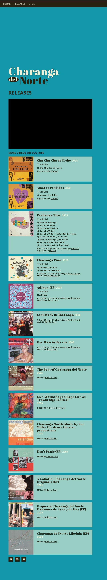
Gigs (32, 3)
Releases (20, 3)
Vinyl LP (75, 249)
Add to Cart (74, 274)
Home (7, 3)
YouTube (10, 559)
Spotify (17, 559)
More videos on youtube (26, 152)
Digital (54, 171)
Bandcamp (23, 559)
